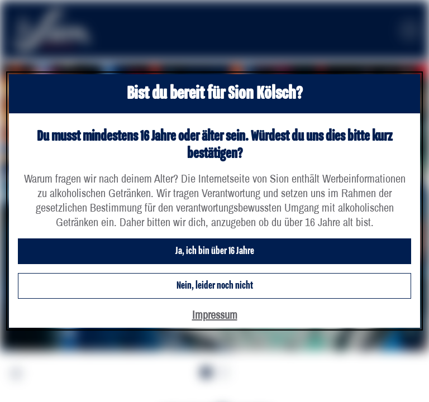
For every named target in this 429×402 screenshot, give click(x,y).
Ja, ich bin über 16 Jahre (214, 251)
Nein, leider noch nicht (215, 285)
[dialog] (214, 201)
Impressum (214, 314)
